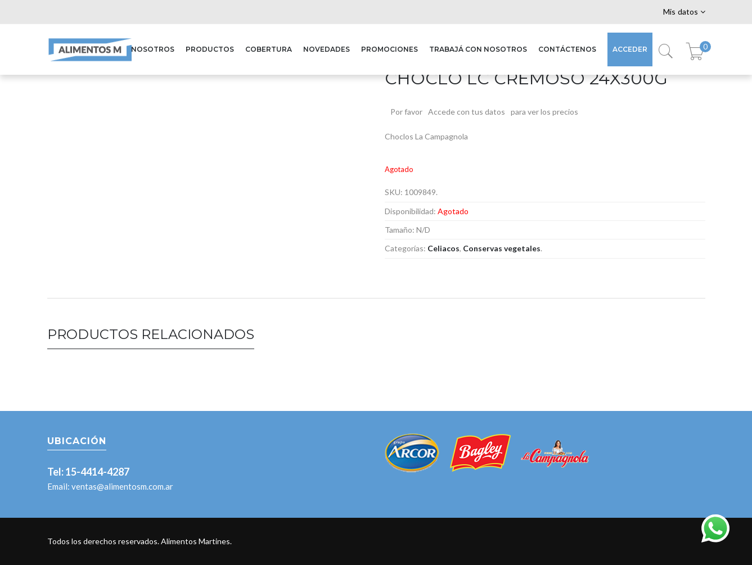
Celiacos (443, 248)
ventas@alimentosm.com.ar (122, 486)
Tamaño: (400, 229)
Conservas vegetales (502, 248)
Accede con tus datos (466, 111)
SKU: (394, 192)
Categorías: (405, 248)
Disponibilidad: (410, 211)
